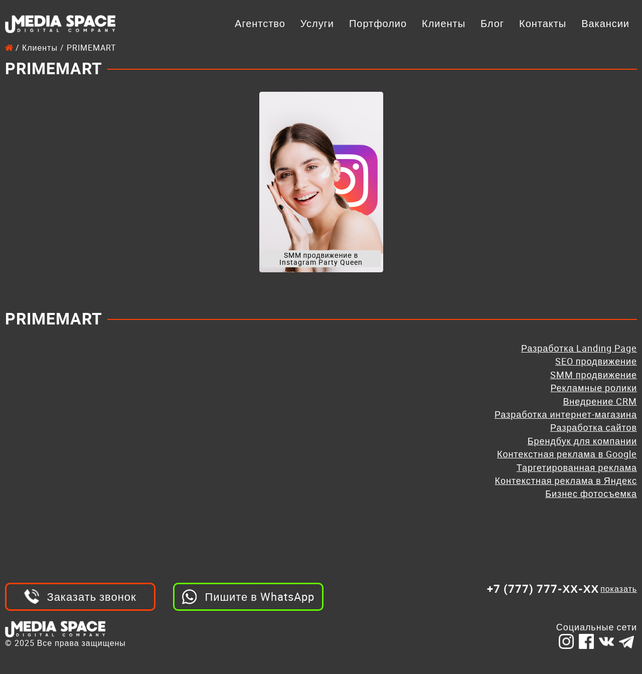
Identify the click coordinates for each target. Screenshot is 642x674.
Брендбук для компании (582, 441)
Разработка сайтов (593, 427)
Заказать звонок (91, 596)
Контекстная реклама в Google (567, 454)
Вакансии (605, 23)
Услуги (317, 23)
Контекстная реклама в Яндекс (566, 480)
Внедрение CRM (600, 401)
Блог (492, 23)
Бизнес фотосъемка (591, 493)
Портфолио (378, 23)
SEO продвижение (596, 361)
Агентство (260, 23)
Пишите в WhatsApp (259, 596)
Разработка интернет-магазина (566, 414)
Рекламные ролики (593, 388)
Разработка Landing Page (579, 348)
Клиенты (443, 23)
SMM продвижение (593, 375)
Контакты (542, 23)
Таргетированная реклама (577, 467)
